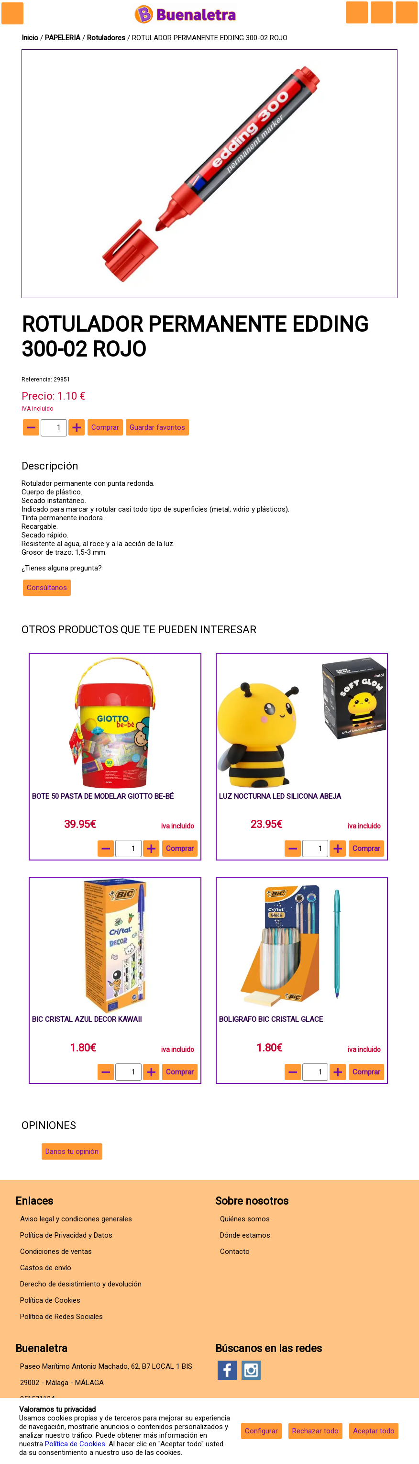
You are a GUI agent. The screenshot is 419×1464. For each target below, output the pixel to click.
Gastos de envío (45, 1267)
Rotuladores (106, 38)
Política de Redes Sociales (61, 1316)
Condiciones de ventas (56, 1251)
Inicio (30, 38)
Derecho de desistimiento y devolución (81, 1284)
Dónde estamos (245, 1235)
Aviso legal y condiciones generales (76, 1219)
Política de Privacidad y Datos (66, 1235)
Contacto (235, 1251)
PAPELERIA (63, 38)
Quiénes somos (245, 1219)
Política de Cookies (75, 1444)
